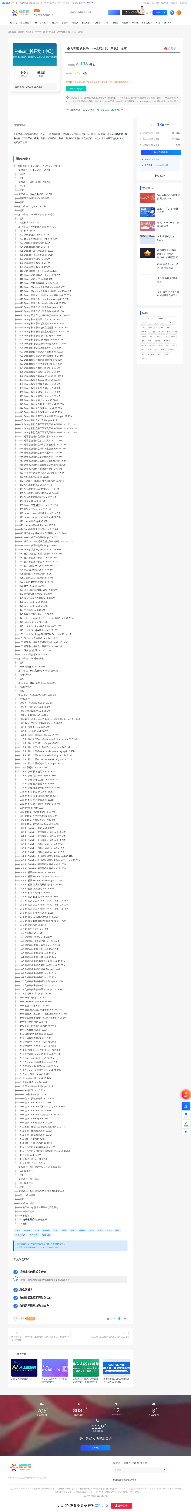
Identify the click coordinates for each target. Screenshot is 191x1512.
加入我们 (131, 12)
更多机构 (145, 22)
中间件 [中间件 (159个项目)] (143, 332)
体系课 (55, 22)
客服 (186, 1115)
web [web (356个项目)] (168, 327)
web (33, 238)
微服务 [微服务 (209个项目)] (173, 336)
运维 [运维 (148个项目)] (142, 354)
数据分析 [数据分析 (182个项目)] (167, 341)
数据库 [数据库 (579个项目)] (143, 345)
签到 (186, 1106)
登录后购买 (161, 152)
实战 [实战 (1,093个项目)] (151, 336)
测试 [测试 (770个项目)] (167, 345)
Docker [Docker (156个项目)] (160, 318)
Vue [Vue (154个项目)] (162, 327)
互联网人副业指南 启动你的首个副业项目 (110, 1336)
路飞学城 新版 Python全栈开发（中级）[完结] (42, 1247)
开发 (29, 138)
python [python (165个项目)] (163, 323)
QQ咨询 (160, 175)
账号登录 (121, 1505)
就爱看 (21, 31)
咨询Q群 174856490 (86, 3)
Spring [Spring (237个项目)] (150, 327)
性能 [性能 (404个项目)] (149, 341)
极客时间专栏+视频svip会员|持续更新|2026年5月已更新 (167, 254)
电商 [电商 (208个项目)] (149, 350)
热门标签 (155, 3)
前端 (26, 1090)
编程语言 (24, 22)
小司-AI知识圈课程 (19, 1379)
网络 (117, 1230)
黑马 (106, 22)
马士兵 (75, 22)
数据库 (119, 134)
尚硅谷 (97, 22)
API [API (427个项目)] (148, 318)
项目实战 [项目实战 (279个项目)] (144, 359)
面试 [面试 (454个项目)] (159, 354)
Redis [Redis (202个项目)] (171, 323)
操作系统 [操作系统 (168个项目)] (158, 341)
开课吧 (135, 22)
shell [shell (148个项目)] (142, 327)
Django (33, 226)
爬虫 (36, 138)
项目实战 (34, 670)
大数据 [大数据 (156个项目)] (143, 336)
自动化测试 (28, 1219)
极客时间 (86, 22)
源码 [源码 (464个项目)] (142, 350)
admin (22, 1318)
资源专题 (164, 3)
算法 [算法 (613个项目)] (156, 350)
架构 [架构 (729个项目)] (160, 345)
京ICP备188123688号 (106, 1492)
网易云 (125, 22)
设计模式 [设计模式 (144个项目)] (171, 350)
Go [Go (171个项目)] (173, 318)
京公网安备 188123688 (129, 1492)
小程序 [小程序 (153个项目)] (158, 336)
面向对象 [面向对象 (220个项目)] (151, 354)
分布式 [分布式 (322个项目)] (161, 332)
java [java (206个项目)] (149, 323)
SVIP (186, 1094)
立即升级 (102, 1505)
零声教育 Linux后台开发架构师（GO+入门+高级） (116, 1380)
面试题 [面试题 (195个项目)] (166, 354)
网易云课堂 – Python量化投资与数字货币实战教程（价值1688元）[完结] (40, 1338)
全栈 (56, 1230)
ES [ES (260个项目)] (167, 318)
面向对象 (34, 194)
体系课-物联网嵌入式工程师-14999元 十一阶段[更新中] (86, 1380)
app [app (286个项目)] (153, 318)
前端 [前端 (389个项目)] (175, 332)
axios (38, 1146)
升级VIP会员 (76, 88)
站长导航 (102, 1496)
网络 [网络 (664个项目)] (162, 350)
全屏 (186, 1124)
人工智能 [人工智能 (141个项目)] (152, 332)
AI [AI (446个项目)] (142, 318)
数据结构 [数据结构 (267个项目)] (152, 345)
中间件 (36, 505)
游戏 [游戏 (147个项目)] (173, 345)
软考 (158, 22)
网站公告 (146, 3)
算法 (32, 682)
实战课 (65, 22)
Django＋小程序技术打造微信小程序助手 (54, 1380)
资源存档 (174, 3)
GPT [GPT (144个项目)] (142, 323)
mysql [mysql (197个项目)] (156, 323)
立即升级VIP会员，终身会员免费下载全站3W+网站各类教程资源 (99, 82)
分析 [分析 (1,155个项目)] (168, 332)
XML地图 (89, 1496)
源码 (33, 581)
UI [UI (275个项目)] (156, 327)
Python (38, 31)
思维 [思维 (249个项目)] (142, 341)
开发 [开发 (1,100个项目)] (165, 336)
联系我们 (183, 3)
